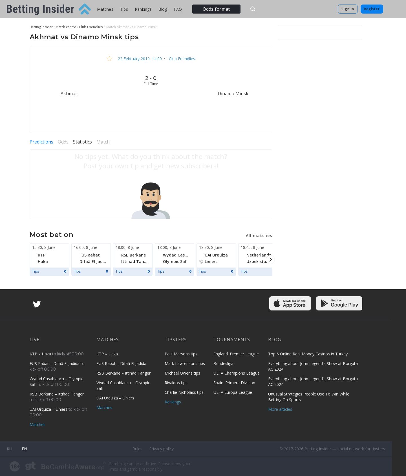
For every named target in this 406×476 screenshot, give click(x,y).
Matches (105, 9)
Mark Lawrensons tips (185, 363)
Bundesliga (223, 363)
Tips (124, 9)
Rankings (143, 9)
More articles (280, 409)
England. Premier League (236, 354)
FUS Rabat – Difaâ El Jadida (55, 363)
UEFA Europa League (232, 392)
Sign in (347, 8)
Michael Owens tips (182, 373)
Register (372, 8)
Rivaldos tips (176, 382)
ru (9, 448)
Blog (162, 9)
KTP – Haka (41, 354)
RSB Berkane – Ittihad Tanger (57, 394)
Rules (137, 448)
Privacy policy (161, 448)
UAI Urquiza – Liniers (49, 409)
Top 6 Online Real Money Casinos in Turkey (308, 354)
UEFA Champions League (236, 373)
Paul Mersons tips (181, 354)
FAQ (178, 9)
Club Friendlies (181, 58)
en (24, 448)
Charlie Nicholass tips (184, 392)
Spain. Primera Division (234, 382)
